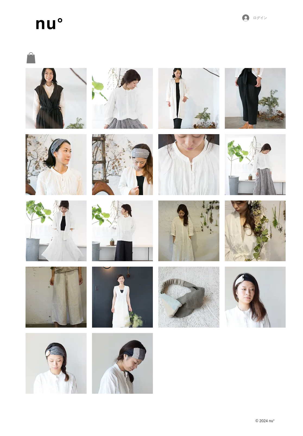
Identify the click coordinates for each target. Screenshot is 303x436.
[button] (31, 57)
